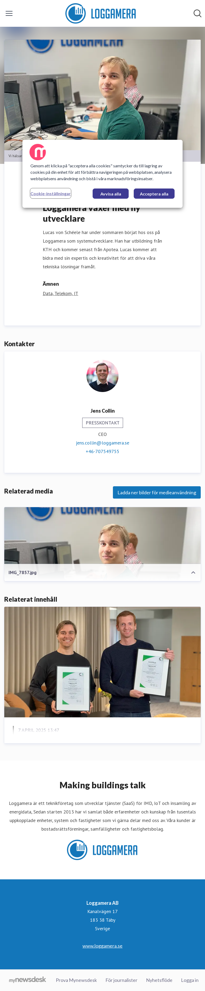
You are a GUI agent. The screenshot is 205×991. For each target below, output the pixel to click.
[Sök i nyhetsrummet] (197, 13)
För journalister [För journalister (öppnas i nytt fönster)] (121, 980)
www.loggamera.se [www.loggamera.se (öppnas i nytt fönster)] (102, 946)
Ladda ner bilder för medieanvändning (156, 492)
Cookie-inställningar (50, 193)
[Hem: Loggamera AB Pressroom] (100, 13)
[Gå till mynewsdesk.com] (27, 980)
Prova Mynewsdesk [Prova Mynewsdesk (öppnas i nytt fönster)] (76, 980)
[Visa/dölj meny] (9, 13)
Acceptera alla (154, 193)
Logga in (190, 980)
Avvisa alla (110, 193)
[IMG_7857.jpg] (102, 562)
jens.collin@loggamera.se (102, 443)
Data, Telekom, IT (60, 293)
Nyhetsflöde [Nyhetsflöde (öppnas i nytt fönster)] (159, 980)
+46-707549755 (102, 451)
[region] (102, 174)
